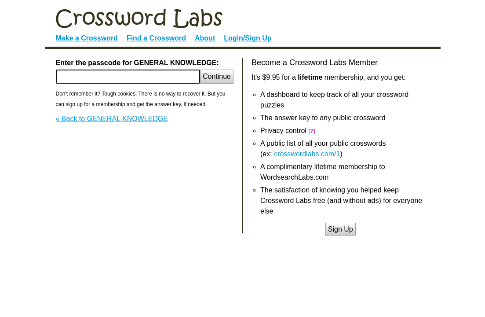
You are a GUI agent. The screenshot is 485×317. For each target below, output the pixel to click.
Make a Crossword (87, 38)
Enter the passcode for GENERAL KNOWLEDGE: (137, 62)
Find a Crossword (156, 38)
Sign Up (340, 229)
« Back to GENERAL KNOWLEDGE (112, 118)
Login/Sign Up (247, 38)
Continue (217, 76)
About (205, 38)
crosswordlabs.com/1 (307, 154)
